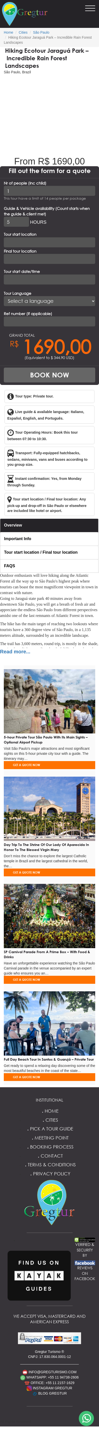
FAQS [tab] (9, 566)
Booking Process (49, 1147)
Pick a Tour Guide (49, 1128)
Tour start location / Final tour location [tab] (41, 552)
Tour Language (17, 293)
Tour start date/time (22, 271)
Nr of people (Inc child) (25, 183)
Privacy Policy (49, 1173)
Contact (49, 1156)
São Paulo (41, 32)
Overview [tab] (13, 525)
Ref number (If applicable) (28, 313)
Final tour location (20, 251)
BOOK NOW (49, 375)
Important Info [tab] (17, 539)
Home (8, 32)
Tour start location (20, 234)
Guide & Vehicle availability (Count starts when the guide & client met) (47, 211)
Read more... (15, 651)
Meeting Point (49, 1137)
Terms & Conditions (49, 1164)
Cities (23, 32)
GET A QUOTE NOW (26, 765)
